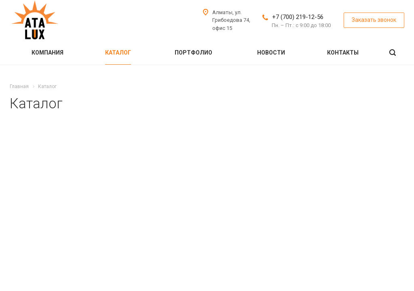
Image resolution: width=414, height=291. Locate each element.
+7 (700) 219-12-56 (297, 17)
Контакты (343, 52)
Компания (47, 52)
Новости (271, 52)
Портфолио (193, 52)
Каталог (118, 52)
